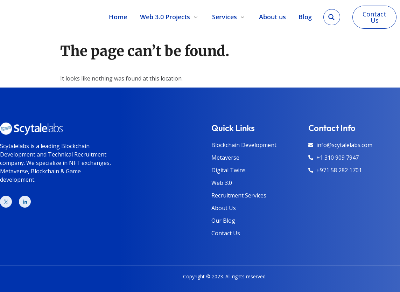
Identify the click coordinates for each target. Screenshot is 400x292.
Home (118, 17)
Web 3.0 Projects (169, 17)
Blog (305, 17)
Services (229, 17)
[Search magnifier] (331, 17)
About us (272, 17)
